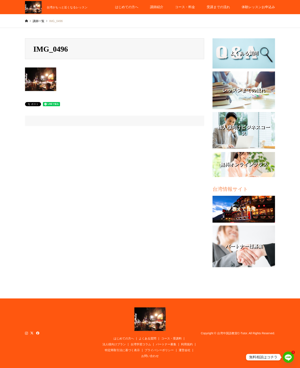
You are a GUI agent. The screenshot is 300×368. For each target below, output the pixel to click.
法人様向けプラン (114, 344)
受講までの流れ (218, 7)
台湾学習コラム (141, 344)
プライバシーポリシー (159, 350)
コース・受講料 (171, 338)
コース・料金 (185, 7)
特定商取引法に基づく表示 (122, 350)
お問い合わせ (150, 356)
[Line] (288, 357)
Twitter (31, 333)
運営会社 (184, 350)
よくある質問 (147, 338)
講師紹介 (156, 7)
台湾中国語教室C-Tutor (232, 333)
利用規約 (187, 344)
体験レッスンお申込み (258, 7)
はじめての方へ (126, 7)
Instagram (26, 333)
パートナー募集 (166, 344)
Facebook (37, 333)
